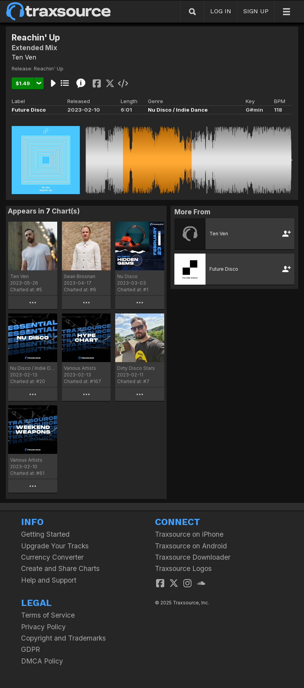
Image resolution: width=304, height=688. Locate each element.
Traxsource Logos (183, 568)
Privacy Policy (43, 627)
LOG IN (220, 11)
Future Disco (29, 110)
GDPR (30, 649)
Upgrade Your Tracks (55, 546)
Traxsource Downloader (192, 557)
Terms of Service (48, 615)
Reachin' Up (48, 68)
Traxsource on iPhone (189, 534)
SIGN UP (256, 11)
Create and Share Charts (60, 568)
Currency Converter (52, 557)
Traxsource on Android (191, 546)
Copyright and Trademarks (63, 638)
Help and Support (48, 580)
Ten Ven (24, 57)
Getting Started (45, 534)
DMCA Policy (42, 661)
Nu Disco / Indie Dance (178, 110)
